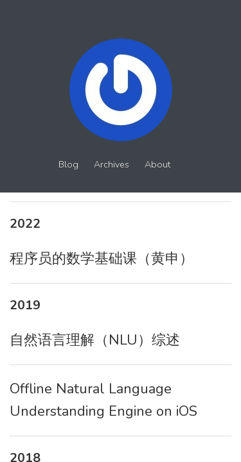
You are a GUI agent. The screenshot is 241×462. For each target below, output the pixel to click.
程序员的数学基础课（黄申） (101, 258)
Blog (68, 164)
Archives (111, 164)
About (157, 164)
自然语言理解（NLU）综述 (95, 340)
